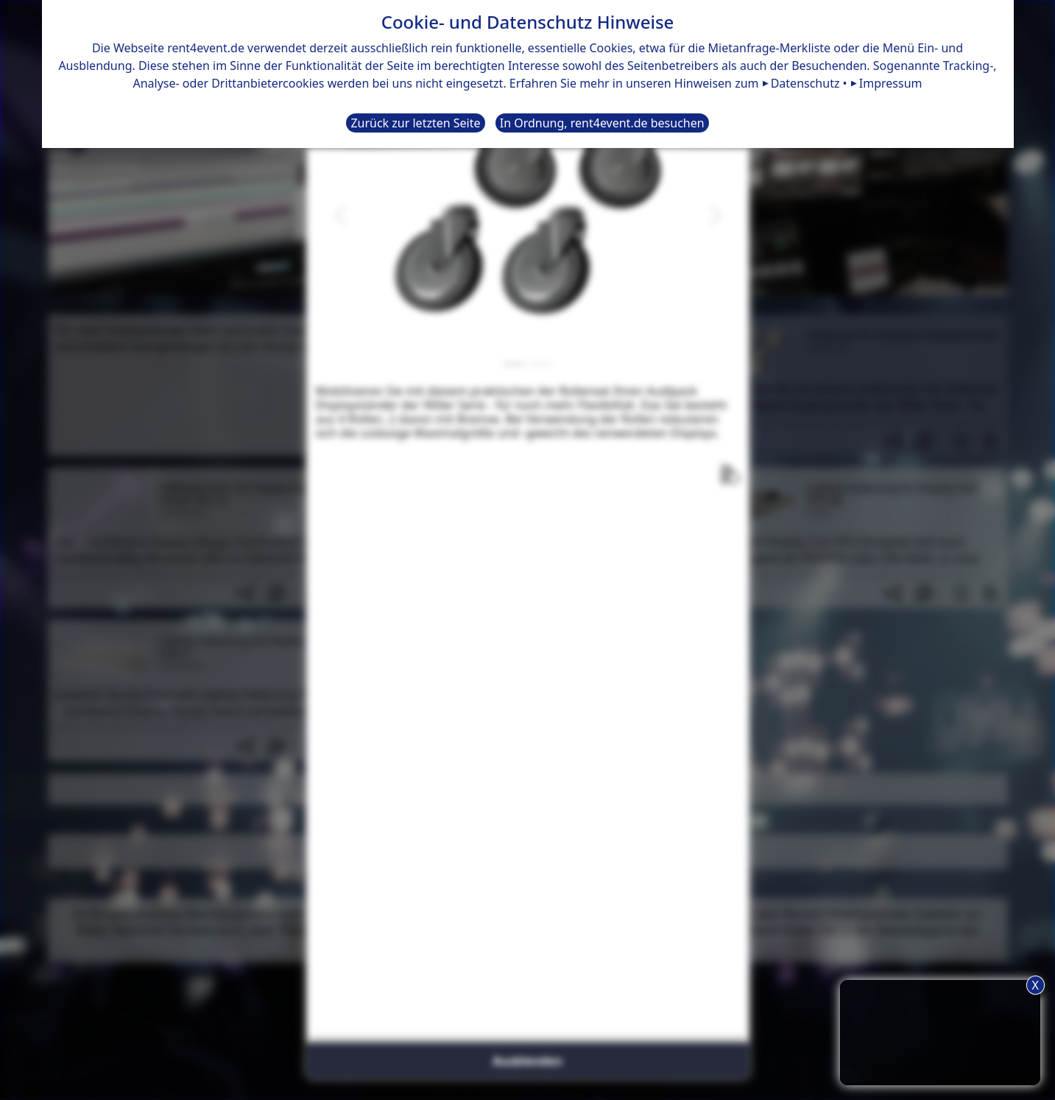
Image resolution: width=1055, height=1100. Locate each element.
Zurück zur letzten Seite (415, 123)
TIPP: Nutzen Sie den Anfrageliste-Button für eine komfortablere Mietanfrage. (940, 1030)
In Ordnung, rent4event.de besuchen (602, 123)
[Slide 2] (541, 364)
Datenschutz (805, 83)
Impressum (890, 83)
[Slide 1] (515, 364)
